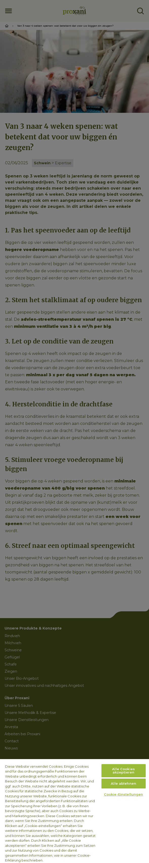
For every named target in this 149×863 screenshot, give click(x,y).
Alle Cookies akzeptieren (123, 770)
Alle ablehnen (123, 783)
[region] (74, 811)
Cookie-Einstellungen (123, 794)
